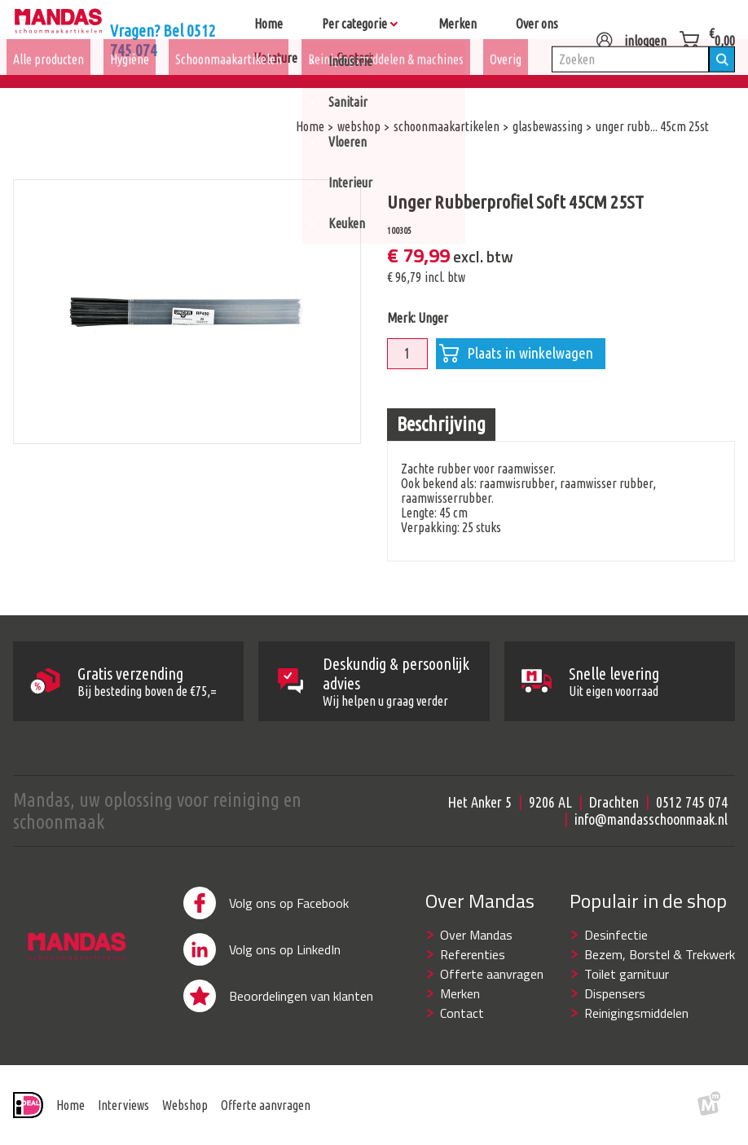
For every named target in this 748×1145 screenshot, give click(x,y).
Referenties (472, 954)
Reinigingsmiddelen (636, 1013)
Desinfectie (616, 935)
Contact (462, 1013)
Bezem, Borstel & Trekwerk (659, 954)
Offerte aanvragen (491, 974)
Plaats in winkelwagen (516, 353)
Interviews (123, 1105)
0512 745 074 (692, 802)
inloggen (631, 34)
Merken (460, 993)
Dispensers (614, 993)
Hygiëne (129, 82)
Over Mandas (476, 935)
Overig (505, 82)
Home (70, 1105)
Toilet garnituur (626, 974)
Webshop (185, 1105)
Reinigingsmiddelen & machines (386, 82)
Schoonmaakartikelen (228, 82)
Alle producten (48, 82)
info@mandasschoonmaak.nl (651, 819)
